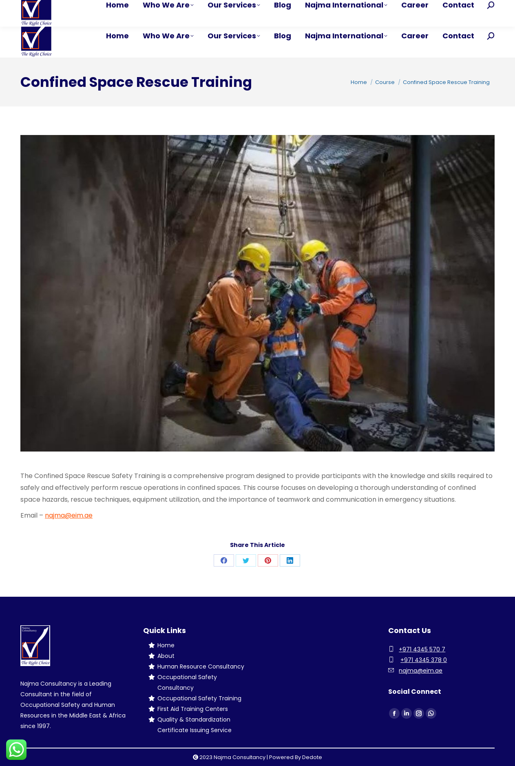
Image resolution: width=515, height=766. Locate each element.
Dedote (312, 757)
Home (166, 645)
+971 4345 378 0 (423, 660)
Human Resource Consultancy (200, 666)
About (166, 656)
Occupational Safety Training (199, 698)
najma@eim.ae (69, 515)
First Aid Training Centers (192, 709)
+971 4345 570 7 (422, 649)
